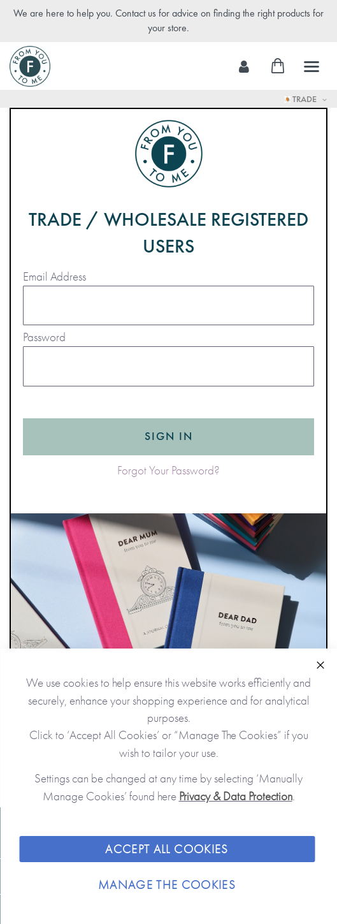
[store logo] (30, 66)
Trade (302, 99)
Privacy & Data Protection (235, 796)
